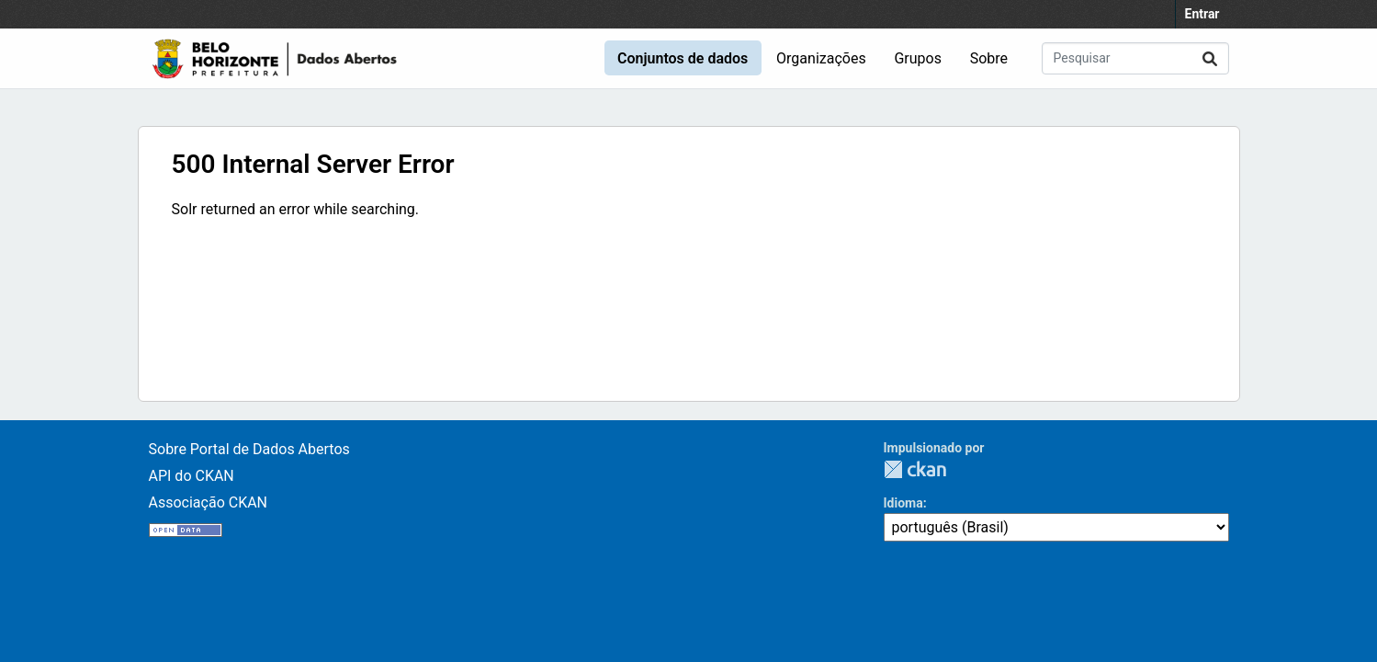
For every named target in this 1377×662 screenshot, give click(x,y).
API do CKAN (191, 476)
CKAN (915, 469)
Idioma (903, 503)
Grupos (918, 58)
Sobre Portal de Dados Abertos (249, 449)
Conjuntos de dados (682, 58)
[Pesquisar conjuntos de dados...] (1135, 58)
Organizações (821, 58)
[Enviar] (1210, 58)
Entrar (1202, 13)
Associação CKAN (208, 502)
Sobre (989, 58)
